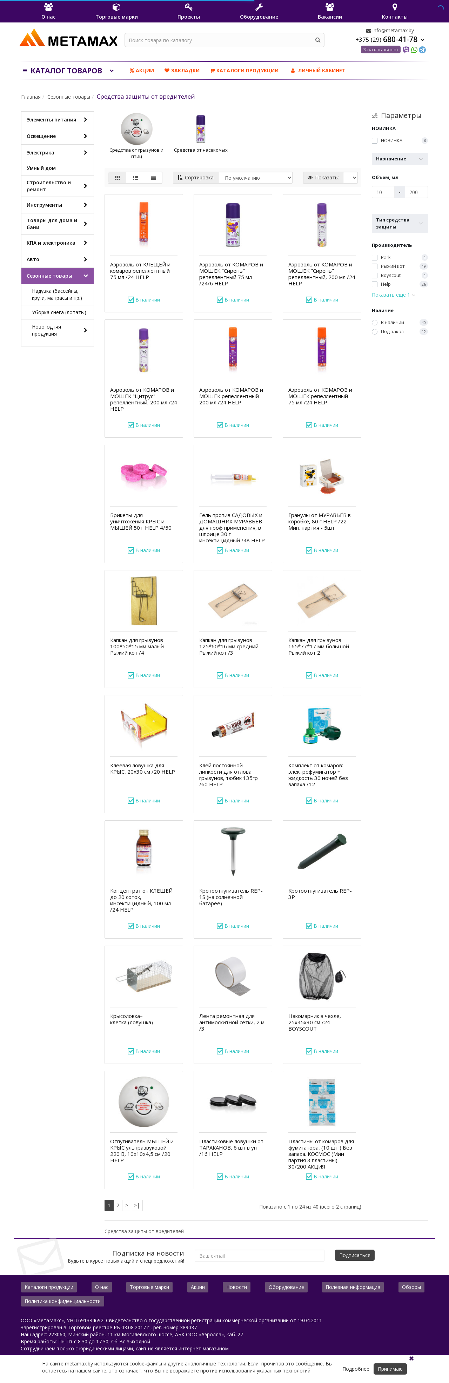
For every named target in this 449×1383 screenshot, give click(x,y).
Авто (58, 259)
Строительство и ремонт (58, 186)
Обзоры (411, 1287)
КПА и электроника (58, 242)
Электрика (58, 152)
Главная (31, 96)
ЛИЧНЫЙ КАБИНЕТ (317, 70)
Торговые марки (149, 1287)
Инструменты (58, 205)
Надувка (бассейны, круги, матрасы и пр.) (57, 294)
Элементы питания (58, 119)
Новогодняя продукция (61, 330)
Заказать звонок (380, 49)
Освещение (58, 136)
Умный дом (41, 168)
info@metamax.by (390, 30)
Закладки (182, 70)
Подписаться (354, 1255)
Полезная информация (353, 1287)
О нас (101, 1287)
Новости (236, 1287)
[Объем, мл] (383, 192)
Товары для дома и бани (58, 224)
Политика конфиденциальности (63, 1301)
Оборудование (286, 1287)
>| (137, 1205)
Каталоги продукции (244, 70)
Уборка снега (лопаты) (59, 312)
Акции (142, 70)
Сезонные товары (68, 96)
